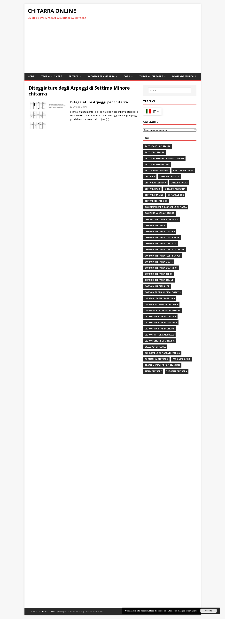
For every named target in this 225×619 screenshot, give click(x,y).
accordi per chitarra (157, 170)
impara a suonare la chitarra (161, 304)
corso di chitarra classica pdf (162, 237)
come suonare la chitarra (159, 213)
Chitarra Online (79, 106)
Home (31, 76)
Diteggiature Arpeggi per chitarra (99, 102)
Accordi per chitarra (101, 76)
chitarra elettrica (155, 182)
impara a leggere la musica (160, 298)
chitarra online (154, 195)
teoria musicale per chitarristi (162, 365)
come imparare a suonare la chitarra (166, 207)
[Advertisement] (112, 48)
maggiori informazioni (187, 611)
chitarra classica (169, 176)
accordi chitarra (154, 152)
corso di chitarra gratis (159, 261)
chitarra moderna (174, 189)
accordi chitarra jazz (157, 164)
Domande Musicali (184, 76)
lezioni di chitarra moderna (161, 322)
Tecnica (73, 76)
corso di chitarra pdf (157, 286)
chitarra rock (176, 195)
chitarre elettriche (156, 201)
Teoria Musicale (51, 76)
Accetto (208, 611)
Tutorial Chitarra (151, 76)
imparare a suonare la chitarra (162, 310)
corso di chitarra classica (160, 231)
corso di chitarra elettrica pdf (162, 255)
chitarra (150, 176)
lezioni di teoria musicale (159, 334)
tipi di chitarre (153, 371)
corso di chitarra (155, 225)
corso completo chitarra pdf (161, 219)
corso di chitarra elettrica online (164, 249)
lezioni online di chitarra (159, 340)
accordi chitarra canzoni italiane (164, 158)
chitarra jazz (152, 189)
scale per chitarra (155, 346)
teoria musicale (181, 359)
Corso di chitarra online (159, 280)
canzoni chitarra (183, 170)
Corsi (127, 76)
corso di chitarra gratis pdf (161, 268)
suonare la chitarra (156, 359)
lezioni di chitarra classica (160, 316)
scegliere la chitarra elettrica (162, 353)
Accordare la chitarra (157, 146)
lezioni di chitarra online (159, 328)
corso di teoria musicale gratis (162, 292)
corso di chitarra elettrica (160, 243)
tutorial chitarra (176, 371)
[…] (107, 119)
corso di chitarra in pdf (158, 274)
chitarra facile (179, 182)
